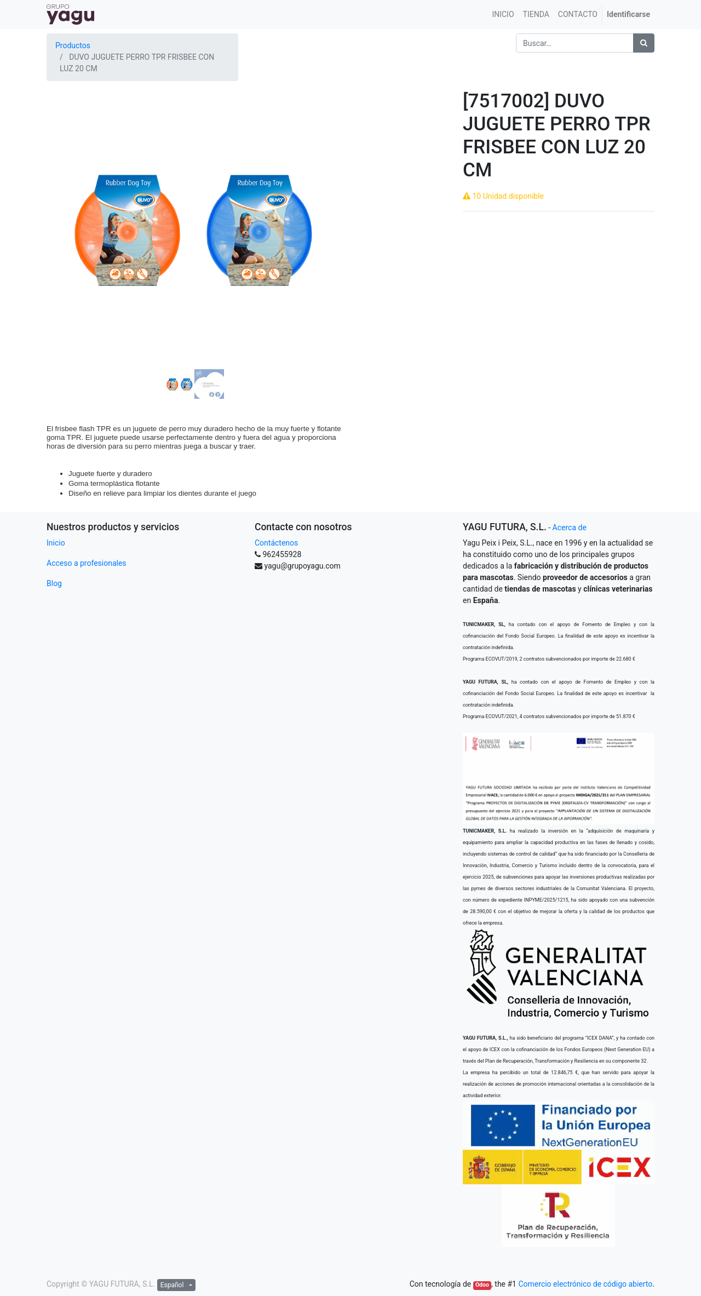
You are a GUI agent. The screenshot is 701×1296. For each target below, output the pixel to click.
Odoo (482, 1284)
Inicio (56, 542)
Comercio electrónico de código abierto (585, 1284)
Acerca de (570, 527)
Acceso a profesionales (87, 563)
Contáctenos (276, 542)
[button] (69, 199)
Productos (72, 45)
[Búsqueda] (643, 43)
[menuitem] (502, 14)
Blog (54, 583)
